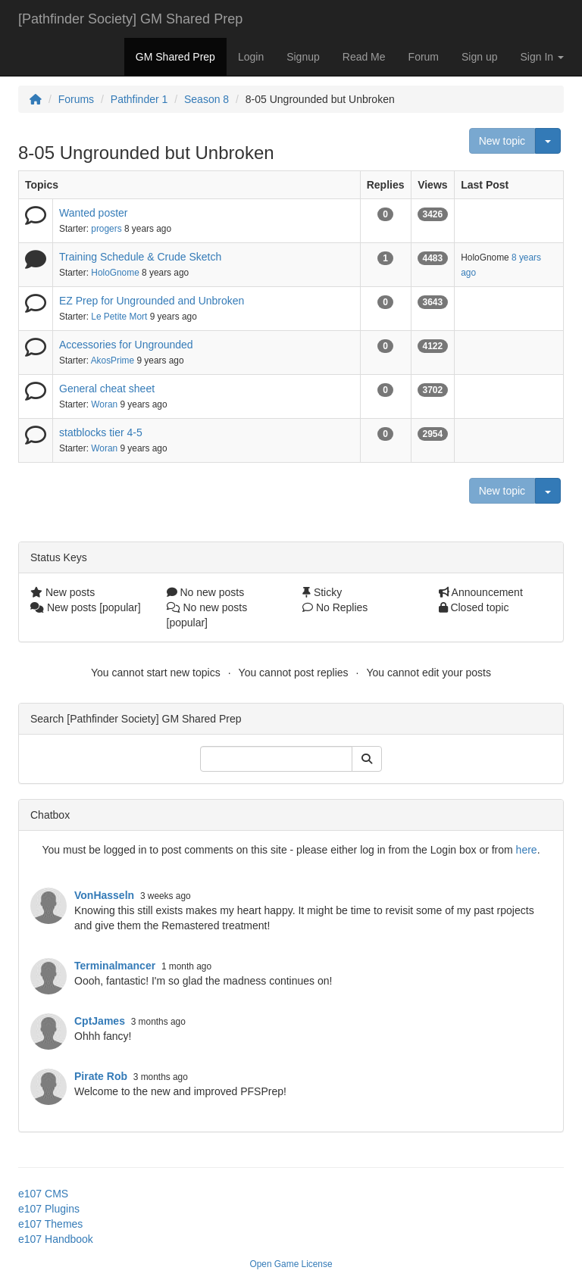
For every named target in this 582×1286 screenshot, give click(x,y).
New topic (502, 141)
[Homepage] (36, 99)
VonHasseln (104, 895)
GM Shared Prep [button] (175, 57)
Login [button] (251, 57)
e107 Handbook (55, 1239)
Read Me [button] (364, 57)
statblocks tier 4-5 (100, 432)
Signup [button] (303, 57)
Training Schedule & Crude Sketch (140, 257)
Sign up (479, 57)
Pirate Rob (100, 1076)
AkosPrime (113, 360)
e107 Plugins (49, 1209)
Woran (104, 404)
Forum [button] (423, 57)
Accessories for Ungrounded (126, 345)
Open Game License (290, 1264)
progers (106, 228)
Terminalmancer (114, 966)
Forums (76, 99)
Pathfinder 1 (139, 99)
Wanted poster (93, 213)
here (526, 850)
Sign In (542, 57)
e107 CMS (43, 1194)
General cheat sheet (107, 388)
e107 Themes (50, 1224)
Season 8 (206, 99)
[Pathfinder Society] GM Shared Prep (130, 19)
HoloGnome (115, 272)
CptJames (99, 1021)
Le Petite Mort (119, 316)
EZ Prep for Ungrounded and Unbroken (151, 301)
